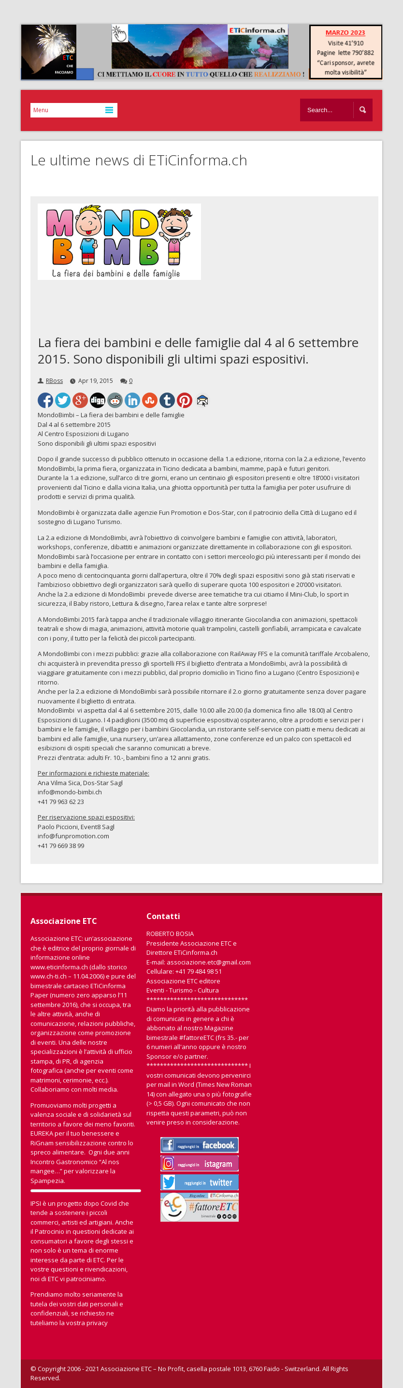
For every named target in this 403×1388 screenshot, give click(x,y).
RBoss (54, 381)
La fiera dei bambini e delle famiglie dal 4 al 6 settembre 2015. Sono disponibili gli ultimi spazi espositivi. (198, 350)
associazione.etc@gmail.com (209, 962)
